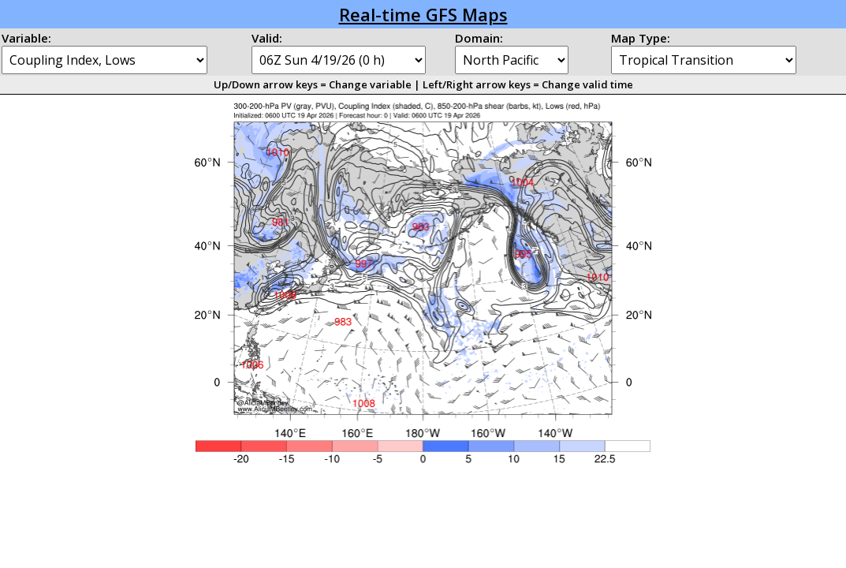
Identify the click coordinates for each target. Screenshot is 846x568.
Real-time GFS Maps (423, 14)
